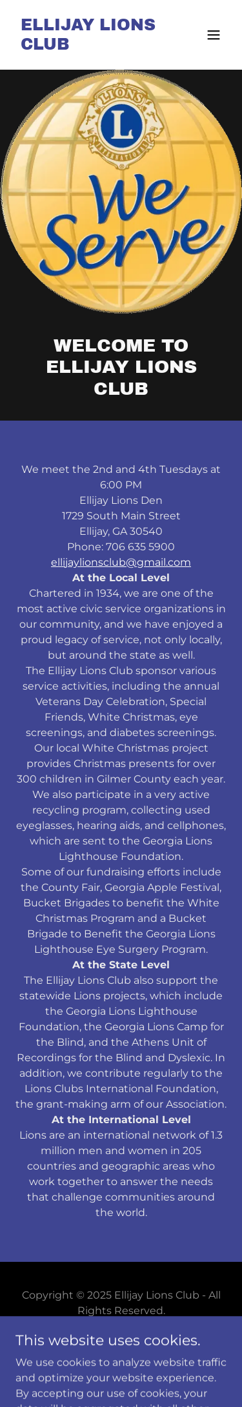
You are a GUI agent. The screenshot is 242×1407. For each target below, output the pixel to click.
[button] (214, 35)
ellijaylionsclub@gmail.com (121, 562)
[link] (89, 46)
